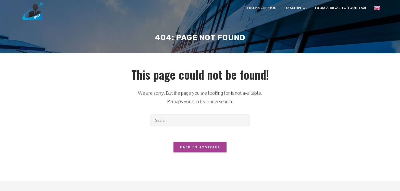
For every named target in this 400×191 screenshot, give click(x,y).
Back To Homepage (200, 147)
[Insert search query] (200, 120)
